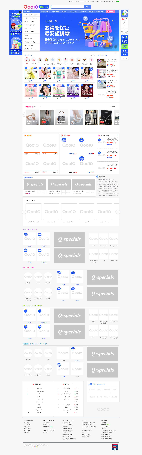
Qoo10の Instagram (106, 438)
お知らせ (102, 176)
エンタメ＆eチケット (99, 384)
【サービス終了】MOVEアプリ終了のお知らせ (108, 191)
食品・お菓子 (28, 38)
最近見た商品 (85, 436)
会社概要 (103, 422)
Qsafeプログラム (67, 436)
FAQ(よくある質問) (68, 424)
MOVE (29, 107)
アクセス (65, 432)
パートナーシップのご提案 (108, 430)
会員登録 (26, 422)
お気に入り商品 (86, 434)
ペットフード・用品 (30, 42)
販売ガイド (46, 424)
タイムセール (102, 55)
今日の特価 (67, 135)
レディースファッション (31, 15)
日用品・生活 (28, 35)
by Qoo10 (37, 106)
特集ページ (29, 177)
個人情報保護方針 (67, 428)
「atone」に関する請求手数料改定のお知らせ (108, 188)
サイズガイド (124, 34)
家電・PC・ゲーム (30, 28)
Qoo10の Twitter (105, 436)
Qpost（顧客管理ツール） (89, 424)
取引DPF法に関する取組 (69, 438)
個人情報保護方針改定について (106, 179)
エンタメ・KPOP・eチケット (32, 48)
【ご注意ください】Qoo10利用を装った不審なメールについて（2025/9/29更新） (108, 193)
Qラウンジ (46, 432)
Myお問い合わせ (67, 422)
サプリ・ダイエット (30, 21)
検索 (87, 7)
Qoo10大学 (112, 1)
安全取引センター (67, 434)
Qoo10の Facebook (106, 434)
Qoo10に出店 (104, 1)
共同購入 (29, 135)
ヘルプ (97, 1)
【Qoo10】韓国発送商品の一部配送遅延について (108, 186)
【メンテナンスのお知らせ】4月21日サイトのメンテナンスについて (108, 182)
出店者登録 (46, 422)
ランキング (28, 55)
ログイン (71, 1)
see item (95, 234)
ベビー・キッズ (29, 45)
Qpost (92, 1)
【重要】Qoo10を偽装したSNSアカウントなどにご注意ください (108, 184)
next (118, 114)
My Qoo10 (78, 1)
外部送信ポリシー (67, 430)
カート (86, 1)
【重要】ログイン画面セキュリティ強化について (108, 195)
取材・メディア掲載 (106, 432)
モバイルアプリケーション (89, 426)
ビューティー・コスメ (31, 18)
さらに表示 (92, 55)
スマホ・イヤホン (29, 31)
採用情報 (103, 424)
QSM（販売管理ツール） (88, 422)
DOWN (126, 58)
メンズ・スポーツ (29, 25)
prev (24, 114)
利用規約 (65, 426)
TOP (122, 58)
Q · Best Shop (105, 135)
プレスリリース (105, 426)
